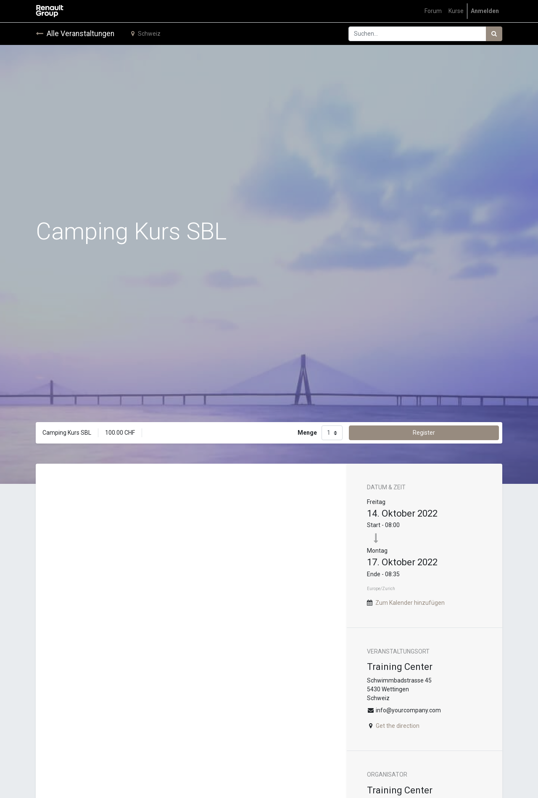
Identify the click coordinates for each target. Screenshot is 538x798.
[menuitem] (433, 11)
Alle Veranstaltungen (75, 33)
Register (424, 432)
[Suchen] (494, 33)
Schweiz (146, 33)
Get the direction (397, 725)
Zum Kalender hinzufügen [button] (410, 602)
